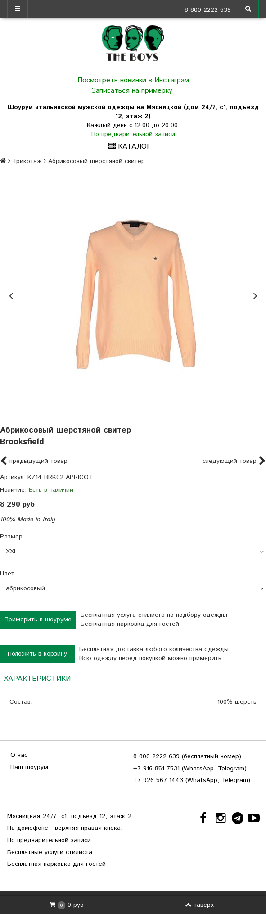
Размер (11, 536)
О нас (18, 755)
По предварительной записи (133, 134)
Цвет (7, 573)
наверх (199, 904)
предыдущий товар (34, 461)
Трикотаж (27, 161)
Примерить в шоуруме (38, 619)
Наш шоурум (29, 767)
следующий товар (234, 461)
